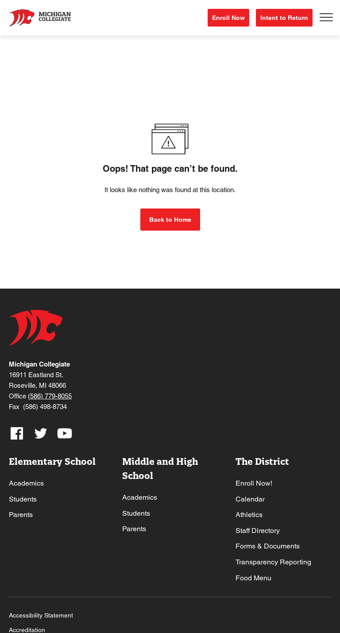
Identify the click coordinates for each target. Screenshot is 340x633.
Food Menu (253, 578)
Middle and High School (160, 468)
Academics (26, 483)
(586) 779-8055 (50, 396)
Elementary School (52, 461)
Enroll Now (228, 17)
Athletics (249, 514)
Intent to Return (284, 17)
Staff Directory (258, 530)
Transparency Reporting (273, 562)
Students (23, 499)
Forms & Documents (268, 546)
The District (262, 461)
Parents (21, 514)
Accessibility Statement (41, 615)
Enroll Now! (254, 483)
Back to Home (170, 219)
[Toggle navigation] (326, 18)
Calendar (250, 499)
